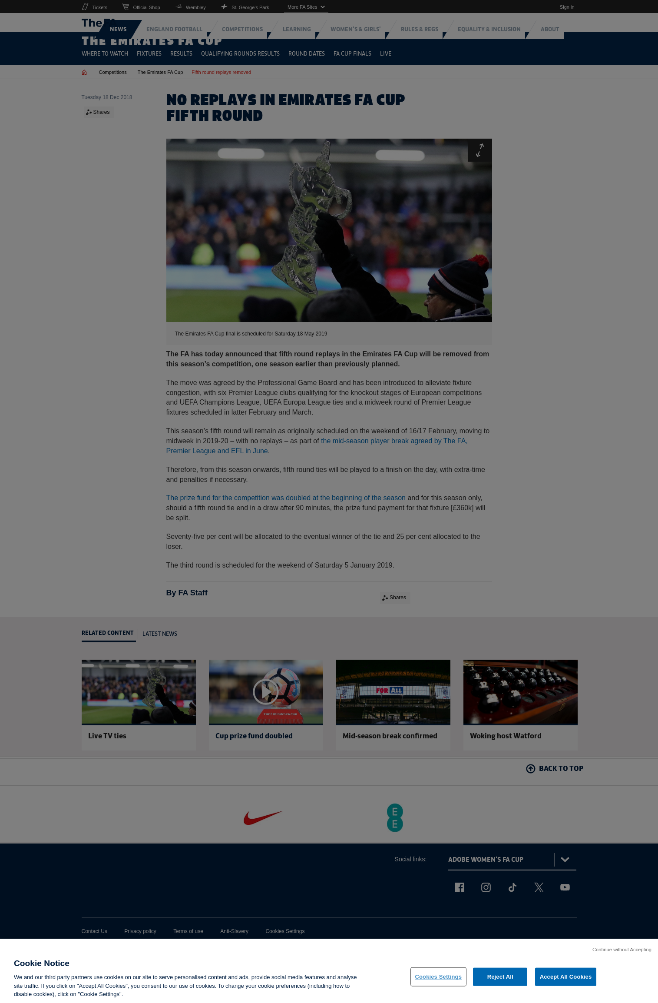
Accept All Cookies (566, 976)
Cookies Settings (438, 976)
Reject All (500, 976)
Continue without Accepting (621, 949)
